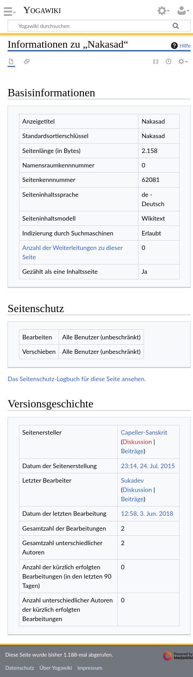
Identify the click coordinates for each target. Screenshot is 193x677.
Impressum (90, 668)
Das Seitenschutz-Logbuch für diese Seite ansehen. (77, 379)
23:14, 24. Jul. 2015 (148, 466)
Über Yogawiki (55, 668)
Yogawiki (42, 10)
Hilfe (180, 45)
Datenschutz (19, 668)
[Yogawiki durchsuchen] (99, 25)
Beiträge (132, 451)
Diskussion (137, 441)
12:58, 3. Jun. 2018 (147, 513)
